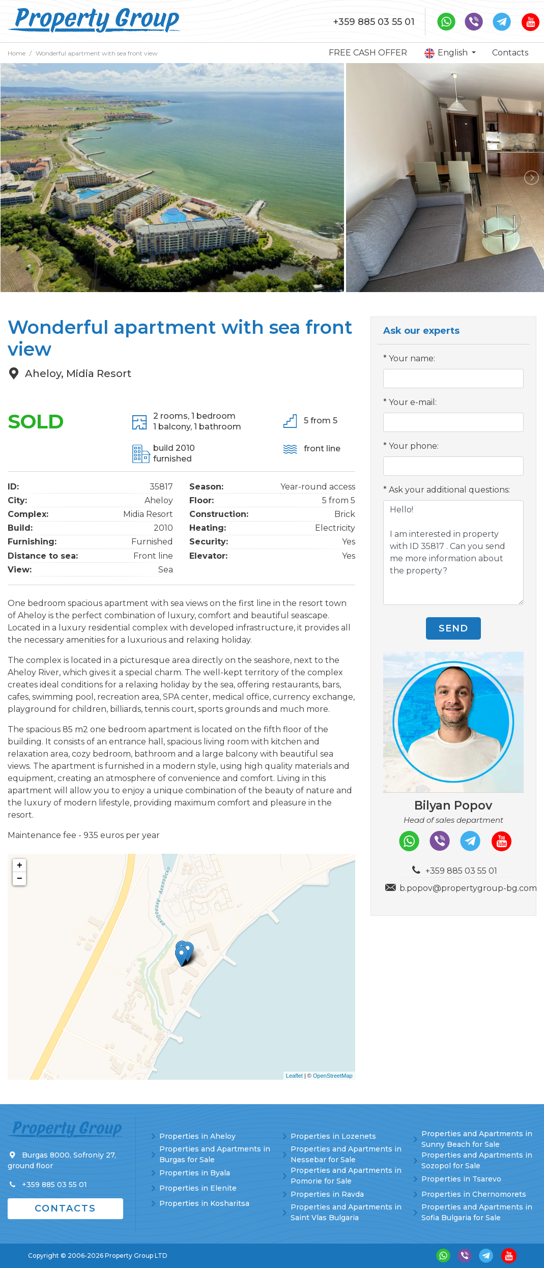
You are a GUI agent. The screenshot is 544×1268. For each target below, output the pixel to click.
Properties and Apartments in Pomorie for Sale (346, 1176)
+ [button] (19, 865)
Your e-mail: (413, 402)
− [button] (19, 879)
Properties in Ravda (327, 1194)
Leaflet (294, 1076)
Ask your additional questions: (449, 490)
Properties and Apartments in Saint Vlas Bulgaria (346, 1212)
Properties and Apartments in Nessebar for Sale (346, 1154)
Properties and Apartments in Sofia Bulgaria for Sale (476, 1212)
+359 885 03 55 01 (374, 21)
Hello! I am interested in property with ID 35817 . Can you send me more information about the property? (453, 552)
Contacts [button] (65, 1208)
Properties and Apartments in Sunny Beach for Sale (476, 1139)
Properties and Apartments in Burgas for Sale (214, 1154)
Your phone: (414, 446)
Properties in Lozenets (333, 1136)
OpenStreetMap (333, 1076)
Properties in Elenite (198, 1188)
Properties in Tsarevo (461, 1179)
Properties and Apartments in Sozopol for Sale (476, 1160)
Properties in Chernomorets (473, 1194)
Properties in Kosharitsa (204, 1203)
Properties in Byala (194, 1172)
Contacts (510, 52)
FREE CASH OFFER (368, 52)
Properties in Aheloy (197, 1136)
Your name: (412, 358)
